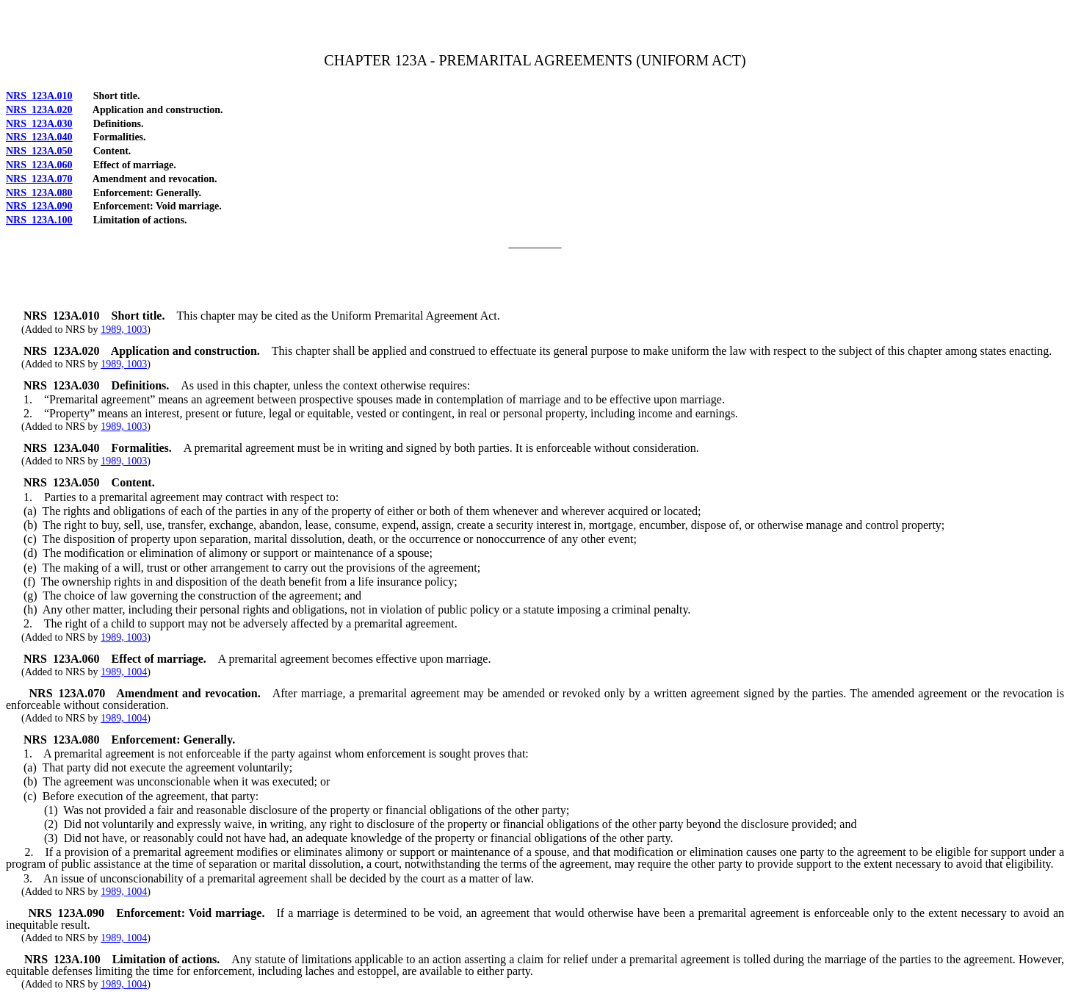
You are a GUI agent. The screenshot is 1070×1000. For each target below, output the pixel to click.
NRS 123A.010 (39, 95)
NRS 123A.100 (39, 220)
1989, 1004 (124, 671)
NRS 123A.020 (39, 109)
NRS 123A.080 (39, 192)
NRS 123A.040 (39, 137)
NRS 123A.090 (39, 206)
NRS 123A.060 (39, 164)
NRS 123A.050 (39, 151)
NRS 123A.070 (39, 178)
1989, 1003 (124, 329)
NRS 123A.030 (39, 123)
